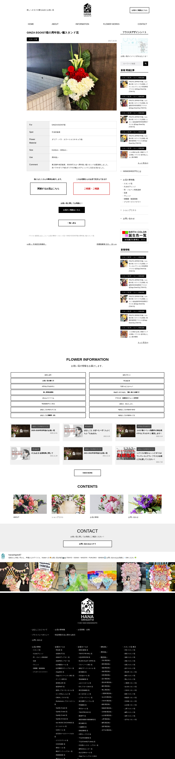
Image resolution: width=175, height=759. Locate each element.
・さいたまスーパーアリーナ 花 (64, 744)
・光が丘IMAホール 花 (84, 734)
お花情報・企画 (84, 612)
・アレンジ (126, 196)
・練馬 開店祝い (105, 705)
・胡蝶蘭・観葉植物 (129, 199)
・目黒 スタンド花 (129, 646)
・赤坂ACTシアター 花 (61, 639)
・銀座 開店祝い (105, 686)
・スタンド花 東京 (129, 629)
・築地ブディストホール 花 (86, 650)
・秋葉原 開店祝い (106, 690)
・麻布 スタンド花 (129, 657)
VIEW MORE (87, 455)
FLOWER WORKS (111, 24)
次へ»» (107, 244)
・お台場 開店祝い (106, 697)
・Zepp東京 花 (59, 654)
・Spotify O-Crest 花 (61, 701)
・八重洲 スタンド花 (130, 665)
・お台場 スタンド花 (130, 687)
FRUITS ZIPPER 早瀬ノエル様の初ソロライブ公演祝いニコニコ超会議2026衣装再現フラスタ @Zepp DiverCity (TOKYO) (138, 122)
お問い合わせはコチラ (87, 526)
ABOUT (55, 24)
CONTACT (142, 24)
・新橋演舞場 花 (82, 712)
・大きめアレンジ (129, 187)
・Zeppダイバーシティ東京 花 (64, 657)
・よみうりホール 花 (84, 665)
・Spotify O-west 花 (60, 694)
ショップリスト (130, 210)
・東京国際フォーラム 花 (85, 683)
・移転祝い (103, 629)
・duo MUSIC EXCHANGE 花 (64, 704)
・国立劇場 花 (81, 705)
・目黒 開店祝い (105, 657)
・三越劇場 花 (81, 709)
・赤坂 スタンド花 (129, 643)
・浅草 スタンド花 (129, 698)
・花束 (124, 193)
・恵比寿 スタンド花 (130, 654)
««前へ (36, 244)
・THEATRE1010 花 (84, 694)
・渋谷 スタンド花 (129, 632)
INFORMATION (82, 24)
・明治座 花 (58, 632)
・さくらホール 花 (60, 708)
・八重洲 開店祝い (106, 675)
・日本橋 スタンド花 (130, 683)
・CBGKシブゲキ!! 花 (61, 679)
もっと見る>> (143, 163)
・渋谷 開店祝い (105, 642)
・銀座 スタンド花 (129, 676)
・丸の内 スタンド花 (130, 668)
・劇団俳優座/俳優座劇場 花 (86, 701)
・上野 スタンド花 (129, 691)
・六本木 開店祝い (106, 683)
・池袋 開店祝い (105, 650)
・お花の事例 (35, 629)
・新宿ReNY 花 (59, 668)
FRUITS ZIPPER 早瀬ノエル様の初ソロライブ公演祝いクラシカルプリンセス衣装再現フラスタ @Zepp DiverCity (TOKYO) (138, 87)
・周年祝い (103, 634)
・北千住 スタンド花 (130, 701)
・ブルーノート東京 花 (84, 646)
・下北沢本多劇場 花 (84, 720)
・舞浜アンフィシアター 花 (63, 733)
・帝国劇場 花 (81, 687)
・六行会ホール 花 (83, 657)
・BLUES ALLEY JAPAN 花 (86, 643)
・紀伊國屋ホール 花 (61, 646)
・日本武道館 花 (59, 726)
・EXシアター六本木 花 (85, 668)
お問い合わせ (129, 219)
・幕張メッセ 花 (59, 730)
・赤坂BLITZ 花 (59, 636)
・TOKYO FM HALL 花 (84, 636)
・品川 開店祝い (105, 661)
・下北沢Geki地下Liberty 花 (86, 723)
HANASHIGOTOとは (132, 171)
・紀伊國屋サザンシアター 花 (64, 650)
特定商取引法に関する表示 (65, 617)
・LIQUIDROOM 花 (83, 639)
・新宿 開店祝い (105, 646)
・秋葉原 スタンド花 (130, 679)
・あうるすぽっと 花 (84, 676)
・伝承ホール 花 (59, 712)
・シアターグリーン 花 (84, 679)
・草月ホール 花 (82, 691)
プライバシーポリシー (40, 617)
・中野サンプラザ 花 (84, 716)
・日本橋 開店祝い (106, 694)
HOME (31, 24)
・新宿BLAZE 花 (59, 665)
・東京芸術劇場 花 (83, 672)
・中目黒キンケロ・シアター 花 (87, 727)
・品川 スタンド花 (129, 650)
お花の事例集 (129, 180)
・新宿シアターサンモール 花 (64, 672)
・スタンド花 (127, 184)
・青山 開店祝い (105, 672)
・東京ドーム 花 (59, 741)
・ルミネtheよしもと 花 (62, 676)
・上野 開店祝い (105, 701)
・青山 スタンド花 (129, 661)
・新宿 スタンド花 (129, 636)
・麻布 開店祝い (105, 668)
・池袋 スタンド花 (129, 639)
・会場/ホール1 (59, 629)
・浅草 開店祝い (105, 708)
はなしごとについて (39, 612)
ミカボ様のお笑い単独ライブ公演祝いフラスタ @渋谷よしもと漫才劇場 (138, 154)
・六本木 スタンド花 (130, 672)
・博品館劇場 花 (82, 661)
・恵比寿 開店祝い (106, 664)
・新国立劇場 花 (82, 632)
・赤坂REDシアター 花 (62, 643)
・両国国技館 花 (59, 737)
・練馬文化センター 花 (84, 731)
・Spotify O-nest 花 (60, 697)
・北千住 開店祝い (106, 712)
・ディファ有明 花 (60, 661)
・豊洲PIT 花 (81, 698)
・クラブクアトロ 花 (61, 722)
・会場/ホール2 (82, 629)
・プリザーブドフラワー (131, 202)
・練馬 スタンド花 (129, 694)
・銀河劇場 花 (81, 654)
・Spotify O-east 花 (60, 690)
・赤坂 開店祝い (105, 653)
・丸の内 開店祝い (106, 679)
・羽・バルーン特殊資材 (131, 190)
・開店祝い (103, 639)
